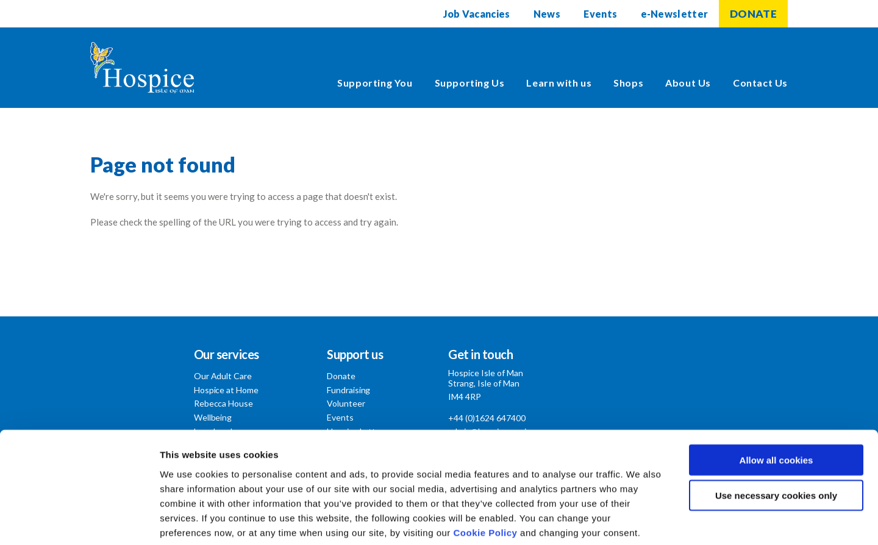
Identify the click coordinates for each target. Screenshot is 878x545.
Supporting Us (470, 82)
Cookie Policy (486, 471)
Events (600, 14)
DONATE (753, 13)
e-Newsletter (674, 14)
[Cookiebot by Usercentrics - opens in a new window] (79, 521)
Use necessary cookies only (776, 435)
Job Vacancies (475, 14)
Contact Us (760, 82)
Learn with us (558, 82)
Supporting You (374, 82)
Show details (640, 521)
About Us (688, 82)
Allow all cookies (776, 399)
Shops (628, 82)
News (546, 14)
